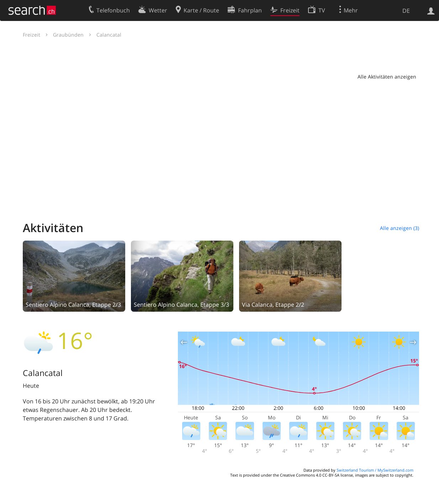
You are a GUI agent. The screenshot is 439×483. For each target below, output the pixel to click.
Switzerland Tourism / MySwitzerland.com (375, 470)
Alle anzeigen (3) (399, 228)
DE (406, 11)
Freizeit (31, 34)
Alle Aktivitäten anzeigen (387, 76)
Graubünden (68, 34)
